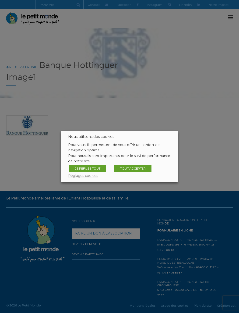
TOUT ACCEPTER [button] (133, 168)
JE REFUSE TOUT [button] (87, 168)
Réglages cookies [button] (83, 176)
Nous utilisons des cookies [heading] (91, 137)
